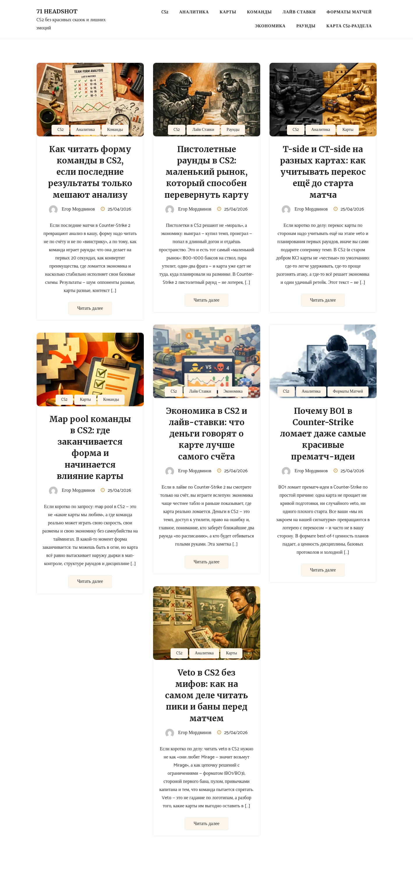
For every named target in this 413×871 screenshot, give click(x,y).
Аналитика (194, 12)
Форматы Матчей (349, 12)
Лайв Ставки (299, 12)
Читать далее (90, 308)
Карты (228, 12)
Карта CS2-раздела (349, 26)
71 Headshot (56, 11)
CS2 (165, 12)
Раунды (305, 26)
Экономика (270, 26)
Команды (259, 12)
